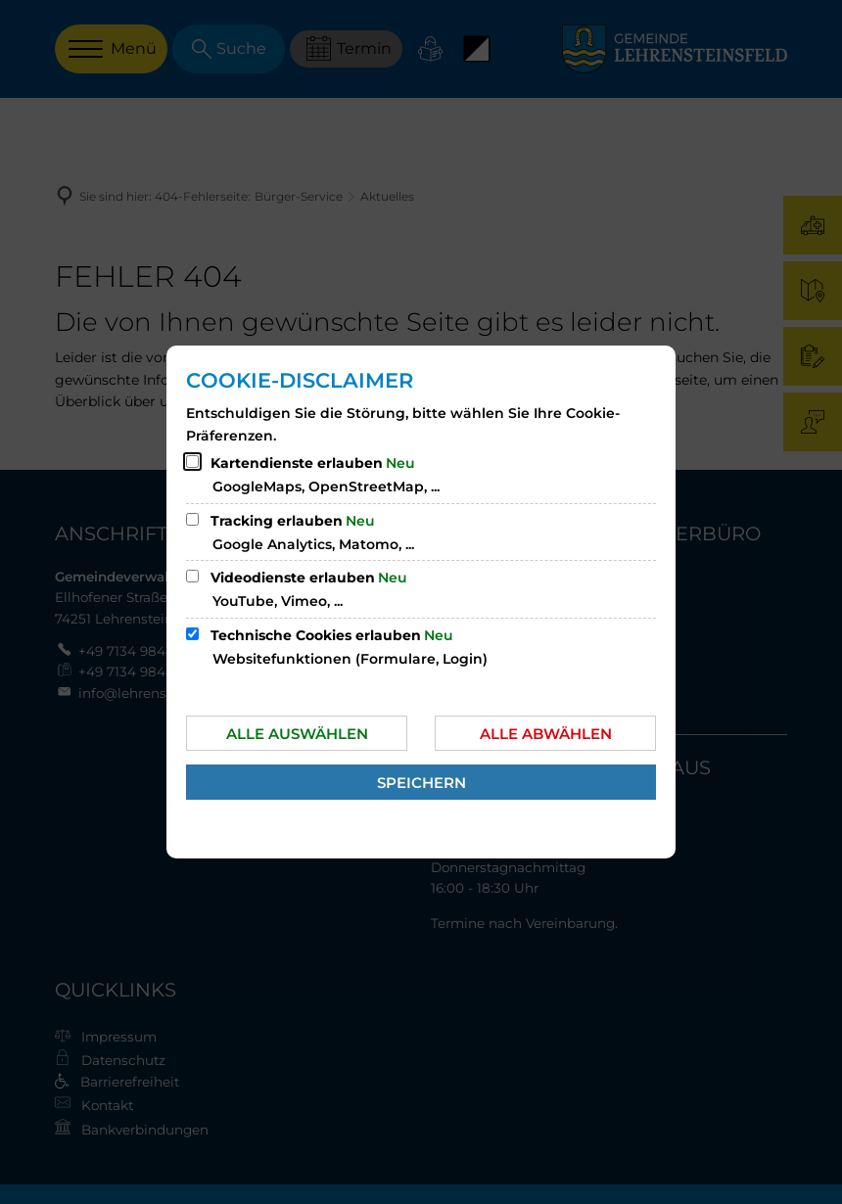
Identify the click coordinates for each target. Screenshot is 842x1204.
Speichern (421, 782)
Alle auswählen (297, 733)
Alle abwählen (546, 733)
